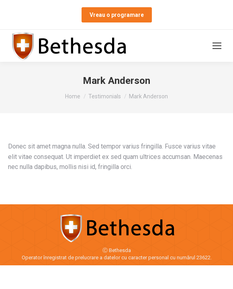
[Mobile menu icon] (217, 46)
